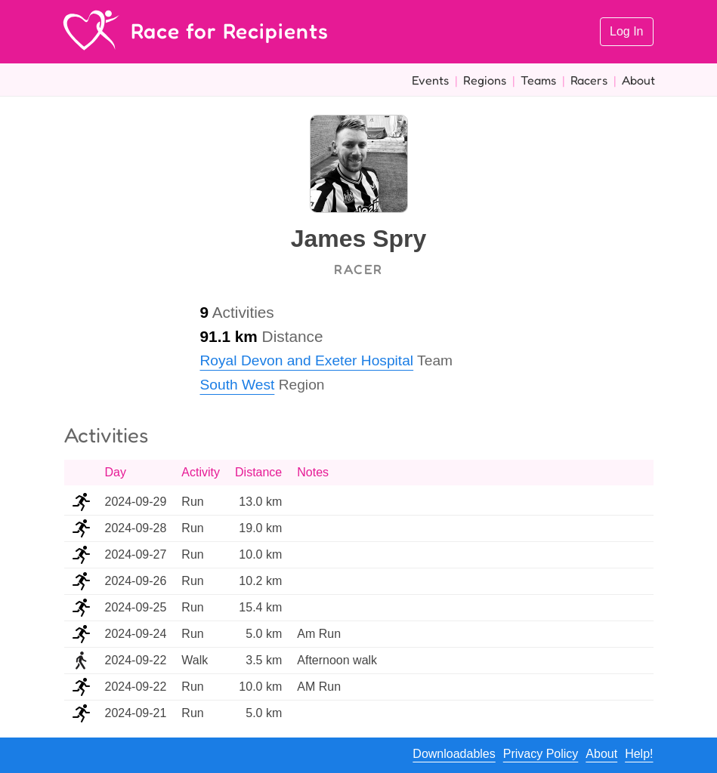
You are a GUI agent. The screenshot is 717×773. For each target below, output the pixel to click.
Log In (626, 31)
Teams (538, 80)
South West (237, 385)
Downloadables (454, 753)
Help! (639, 753)
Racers (588, 80)
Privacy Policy (541, 753)
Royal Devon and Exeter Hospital (307, 360)
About (638, 80)
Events (430, 80)
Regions (484, 80)
